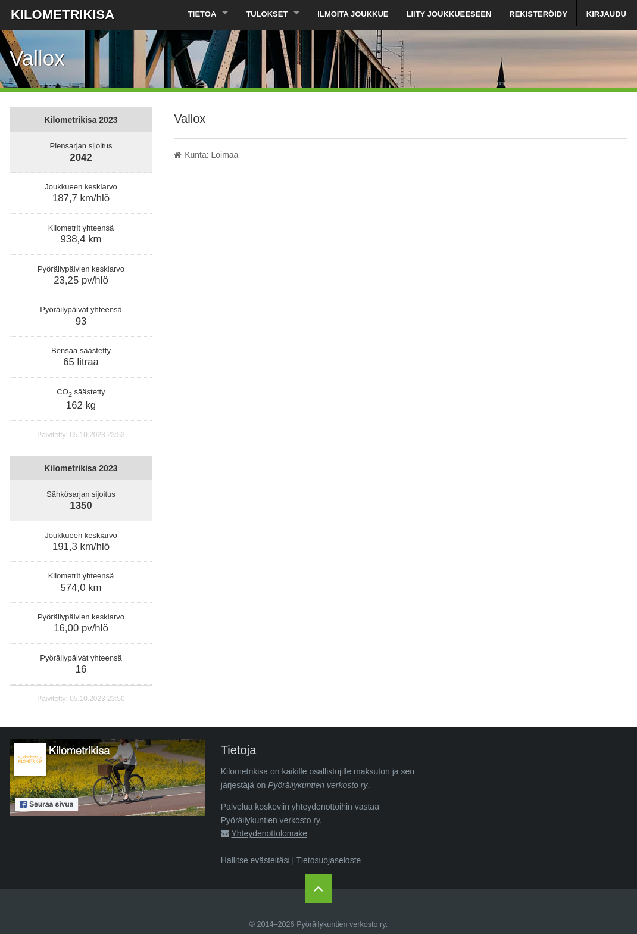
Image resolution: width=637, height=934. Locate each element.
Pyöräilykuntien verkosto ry (317, 785)
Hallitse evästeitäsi (255, 860)
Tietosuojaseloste (328, 860)
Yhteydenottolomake (269, 833)
